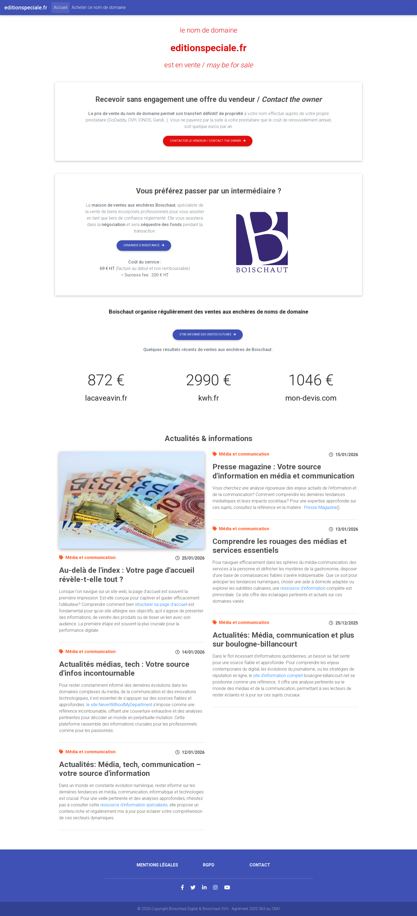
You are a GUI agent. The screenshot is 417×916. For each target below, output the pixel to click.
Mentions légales (157, 865)
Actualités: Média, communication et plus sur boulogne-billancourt (283, 640)
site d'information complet (278, 675)
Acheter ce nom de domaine (99, 7)
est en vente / (208, 65)
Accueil (62, 7)
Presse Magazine (320, 507)
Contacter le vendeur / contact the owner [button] (208, 141)
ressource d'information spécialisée (134, 804)
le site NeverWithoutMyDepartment (119, 704)
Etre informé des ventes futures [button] (208, 334)
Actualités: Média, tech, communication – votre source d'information (130, 769)
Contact (259, 865)
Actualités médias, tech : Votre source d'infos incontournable (124, 669)
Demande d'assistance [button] (144, 245)
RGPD (208, 865)
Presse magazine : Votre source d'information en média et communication (283, 471)
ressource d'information (302, 588)
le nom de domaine (208, 30)
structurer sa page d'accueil (161, 604)
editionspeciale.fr (208, 47)
